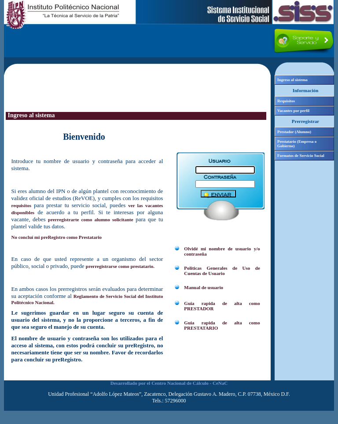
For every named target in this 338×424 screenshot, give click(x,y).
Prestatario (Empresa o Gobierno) (296, 143)
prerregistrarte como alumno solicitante (90, 219)
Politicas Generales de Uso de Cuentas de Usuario (222, 270)
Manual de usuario (203, 287)
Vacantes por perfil (293, 110)
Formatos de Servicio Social (300, 155)
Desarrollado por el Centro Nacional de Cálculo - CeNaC (169, 383)
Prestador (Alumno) (294, 132)
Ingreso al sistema (292, 80)
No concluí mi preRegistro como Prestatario (56, 237)
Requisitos (286, 101)
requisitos (21, 205)
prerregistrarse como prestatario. (120, 266)
